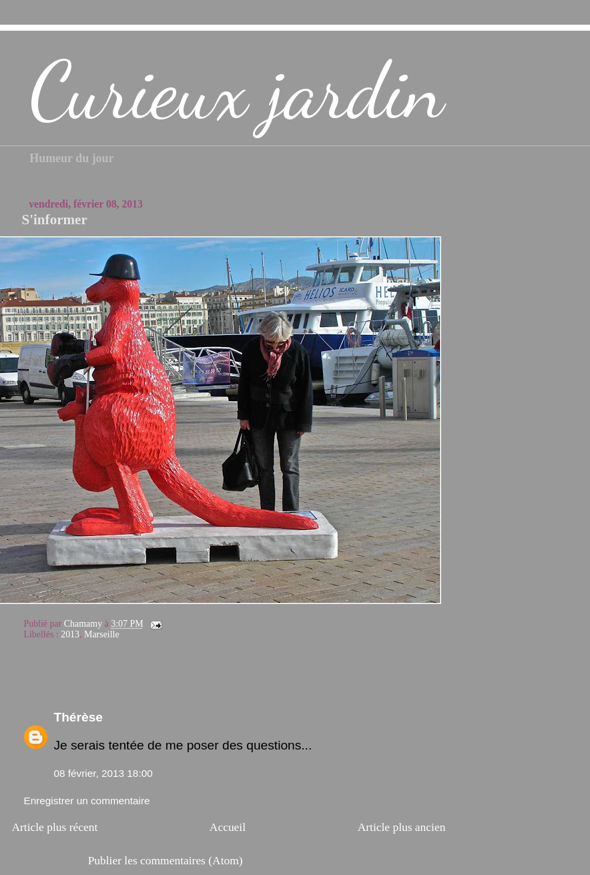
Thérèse (78, 717)
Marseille (101, 634)
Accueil (228, 827)
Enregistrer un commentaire (86, 800)
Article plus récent (54, 827)
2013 (70, 634)
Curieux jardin (236, 91)
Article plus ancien (402, 827)
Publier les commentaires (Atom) (165, 860)
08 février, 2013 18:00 (102, 773)
